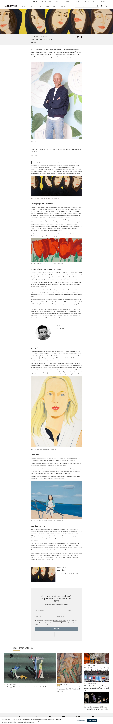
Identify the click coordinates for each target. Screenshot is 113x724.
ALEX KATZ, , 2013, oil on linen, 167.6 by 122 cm (44, 449)
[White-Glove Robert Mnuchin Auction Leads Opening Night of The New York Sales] (96, 678)
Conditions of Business (73, 716)
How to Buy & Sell (90, 1)
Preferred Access (46, 1)
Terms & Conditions (71, 713)
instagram (63, 701)
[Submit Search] (97, 6)
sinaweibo (93, 701)
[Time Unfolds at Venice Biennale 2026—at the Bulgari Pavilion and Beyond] (96, 659)
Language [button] (102, 1)
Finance (62, 6)
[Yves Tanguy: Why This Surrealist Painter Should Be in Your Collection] (30, 668)
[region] (56, 720)
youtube (78, 701)
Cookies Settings (81, 720)
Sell (54, 6)
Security (68, 710)
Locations (35, 713)
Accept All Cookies (92, 720)
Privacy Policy (53, 713)
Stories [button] (78, 1)
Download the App (37, 716)
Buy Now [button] (34, 6)
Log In (35, 1)
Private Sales (45, 6)
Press (51, 710)
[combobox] (87, 6)
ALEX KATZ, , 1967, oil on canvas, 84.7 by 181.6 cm (47, 263)
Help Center (35, 710)
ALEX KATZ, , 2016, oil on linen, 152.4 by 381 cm (45, 198)
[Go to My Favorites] (102, 6)
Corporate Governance (55, 716)
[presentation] (44, 634)
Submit (56, 629)
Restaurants (67, 1)
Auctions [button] (24, 6)
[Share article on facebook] (81, 37)
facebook (50, 701)
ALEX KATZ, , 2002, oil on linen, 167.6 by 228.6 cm (47, 520)
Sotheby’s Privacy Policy (59, 620)
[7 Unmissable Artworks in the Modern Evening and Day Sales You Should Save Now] (69, 668)
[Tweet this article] (78, 37)
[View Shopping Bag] (106, 6)
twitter (36, 701)
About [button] (57, 1)
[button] (57, 648)
